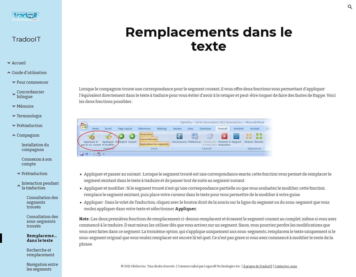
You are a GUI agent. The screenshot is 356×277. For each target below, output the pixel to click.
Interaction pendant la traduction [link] (40, 185)
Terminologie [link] (29, 116)
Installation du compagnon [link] (35, 147)
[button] (350, 7)
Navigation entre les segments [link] (42, 267)
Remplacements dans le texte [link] (43, 238)
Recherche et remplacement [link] (40, 252)
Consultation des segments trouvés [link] (42, 202)
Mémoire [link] (25, 106)
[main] (209, 39)
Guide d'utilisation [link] (29, 72)
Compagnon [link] (28, 135)
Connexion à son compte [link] (37, 161)
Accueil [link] (19, 63)
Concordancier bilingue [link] (30, 94)
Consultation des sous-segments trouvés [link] (42, 221)
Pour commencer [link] (32, 82)
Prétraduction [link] (30, 125)
